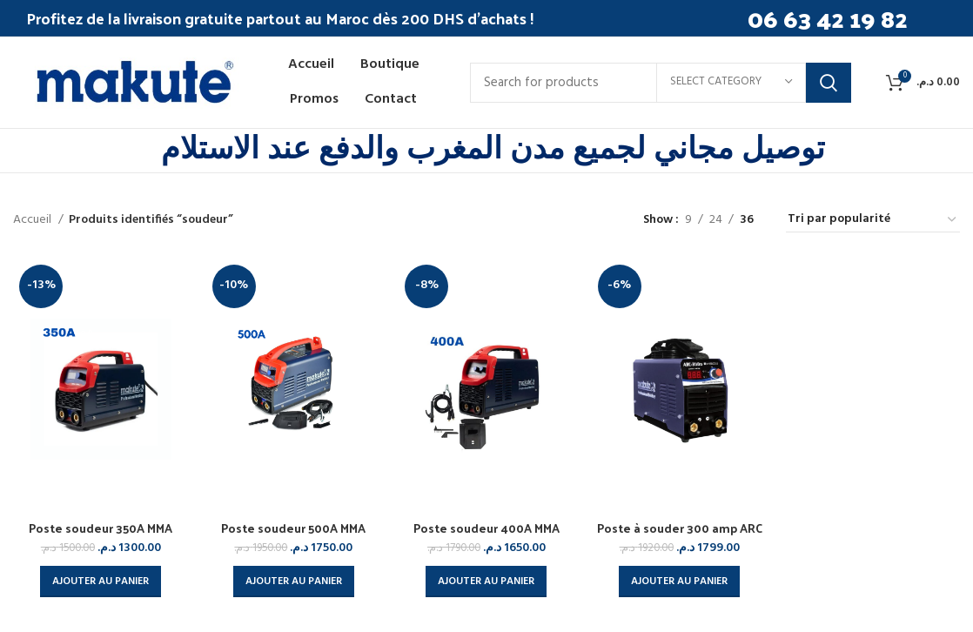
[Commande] (873, 220)
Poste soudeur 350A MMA (100, 528)
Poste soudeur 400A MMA (486, 528)
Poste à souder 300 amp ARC (679, 528)
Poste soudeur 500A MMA (293, 528)
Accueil (33, 220)
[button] (100, 581)
